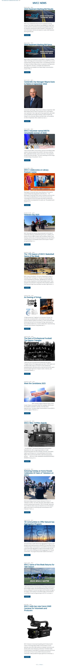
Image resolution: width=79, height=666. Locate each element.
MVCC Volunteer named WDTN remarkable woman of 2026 (36, 132)
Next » (41, 664)
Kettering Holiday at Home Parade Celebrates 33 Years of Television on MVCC (38, 473)
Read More (27, 35)
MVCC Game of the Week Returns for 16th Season (39, 566)
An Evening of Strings (32, 297)
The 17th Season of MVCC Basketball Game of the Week (39, 255)
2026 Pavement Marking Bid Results (38, 9)
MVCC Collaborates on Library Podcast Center (36, 171)
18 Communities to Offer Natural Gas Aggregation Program (39, 523)
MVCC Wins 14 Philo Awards (35, 423)
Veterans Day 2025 (31, 215)
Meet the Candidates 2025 (35, 383)
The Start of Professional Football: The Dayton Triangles (38, 339)
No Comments (36, 7)
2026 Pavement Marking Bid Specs (38, 45)
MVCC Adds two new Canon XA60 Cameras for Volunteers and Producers (37, 608)
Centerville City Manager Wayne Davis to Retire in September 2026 (39, 83)
